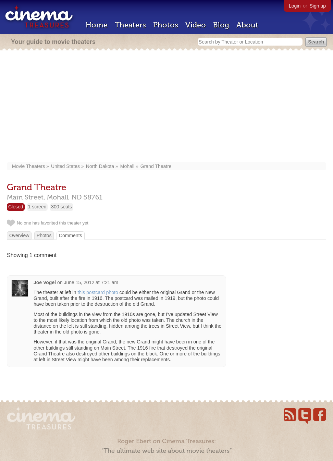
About (247, 24)
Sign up (318, 6)
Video (195, 24)
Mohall (127, 166)
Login (294, 6)
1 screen (37, 206)
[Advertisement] (166, 107)
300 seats (61, 206)
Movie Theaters (28, 166)
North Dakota (100, 166)
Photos (165, 24)
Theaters (130, 24)
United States (65, 166)
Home (97, 24)
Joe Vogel (45, 282)
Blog (221, 24)
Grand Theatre (156, 166)
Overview (19, 235)
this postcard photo (97, 292)
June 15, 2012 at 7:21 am (91, 282)
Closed (15, 206)
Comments (70, 235)
